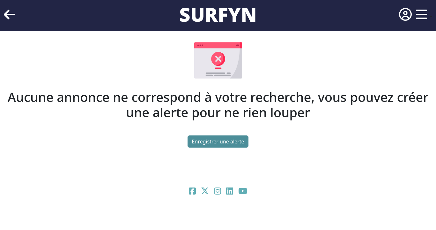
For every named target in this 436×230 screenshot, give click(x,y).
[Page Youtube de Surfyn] (242, 191)
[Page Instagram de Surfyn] (217, 191)
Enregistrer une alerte (218, 141)
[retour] (9, 14)
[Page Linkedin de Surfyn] (229, 191)
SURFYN (218, 14)
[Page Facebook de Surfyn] (192, 191)
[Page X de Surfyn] (205, 191)
